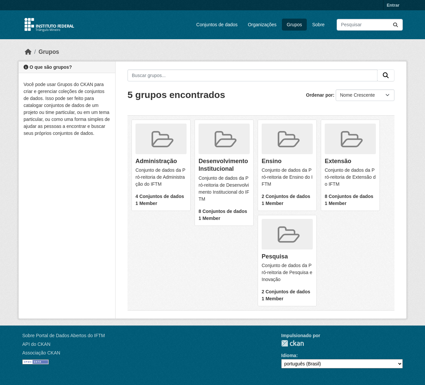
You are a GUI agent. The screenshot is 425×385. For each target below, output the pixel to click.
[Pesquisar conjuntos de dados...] (370, 25)
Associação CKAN (41, 352)
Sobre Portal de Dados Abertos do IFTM (63, 335)
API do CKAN (36, 344)
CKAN (292, 343)
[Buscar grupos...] (253, 75)
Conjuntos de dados (217, 24)
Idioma (288, 355)
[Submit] (395, 25)
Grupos (294, 24)
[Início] (28, 51)
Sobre (318, 24)
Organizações (262, 24)
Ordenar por (319, 95)
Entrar (393, 5)
